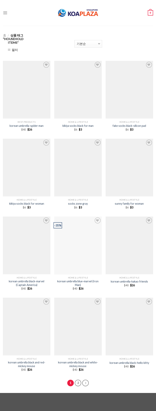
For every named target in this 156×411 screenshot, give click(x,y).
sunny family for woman (129, 203)
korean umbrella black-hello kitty (129, 362)
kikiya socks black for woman (26, 203)
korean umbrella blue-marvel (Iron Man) (78, 283)
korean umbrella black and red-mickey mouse (26, 364)
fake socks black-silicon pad (129, 125)
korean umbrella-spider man (27, 125)
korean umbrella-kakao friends (129, 281)
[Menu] (5, 12)
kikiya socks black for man (78, 125)
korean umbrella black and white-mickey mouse (78, 364)
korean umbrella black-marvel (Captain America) (26, 283)
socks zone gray (78, 203)
